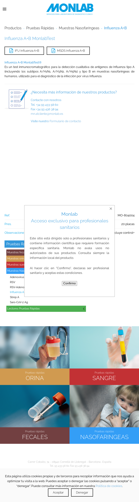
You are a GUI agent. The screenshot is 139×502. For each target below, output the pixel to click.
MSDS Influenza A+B (68, 50)
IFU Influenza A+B (24, 50)
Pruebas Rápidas (40, 28)
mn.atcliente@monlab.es (47, 114)
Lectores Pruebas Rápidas (23, 308)
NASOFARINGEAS (104, 436)
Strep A (14, 297)
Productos (13, 28)
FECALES (35, 436)
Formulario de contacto (65, 121)
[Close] (111, 208)
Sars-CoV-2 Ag (19, 302)
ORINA (35, 377)
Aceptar (58, 492)
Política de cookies (109, 486)
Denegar (82, 492)
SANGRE (104, 377)
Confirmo (69, 283)
